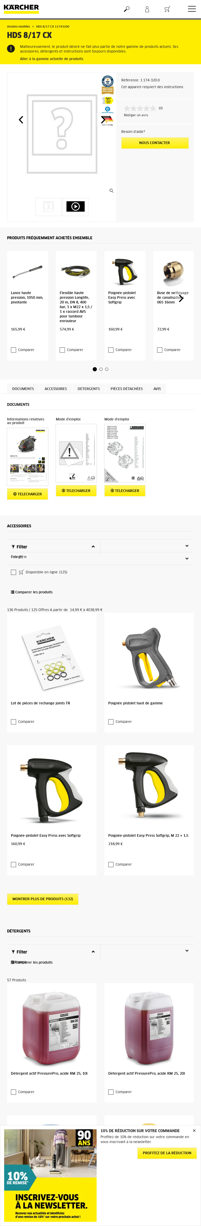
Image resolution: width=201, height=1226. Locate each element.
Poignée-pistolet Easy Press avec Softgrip (122, 281)
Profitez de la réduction (167, 1153)
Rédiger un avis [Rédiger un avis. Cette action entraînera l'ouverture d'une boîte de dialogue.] (136, 115)
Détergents (89, 362)
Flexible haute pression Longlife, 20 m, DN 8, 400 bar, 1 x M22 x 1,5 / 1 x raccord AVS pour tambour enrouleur (76, 290)
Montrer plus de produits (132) (42, 745)
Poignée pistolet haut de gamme (135, 600)
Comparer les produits (31, 530)
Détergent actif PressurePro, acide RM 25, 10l (49, 878)
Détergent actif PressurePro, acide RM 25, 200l (50, 970)
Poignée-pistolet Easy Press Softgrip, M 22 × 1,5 (148, 692)
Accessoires (56, 362)
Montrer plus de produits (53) (41, 1023)
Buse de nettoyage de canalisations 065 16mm (173, 281)
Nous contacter (155, 143)
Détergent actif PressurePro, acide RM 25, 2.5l (147, 970)
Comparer (26, 323)
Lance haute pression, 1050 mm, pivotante (27, 281)
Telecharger (27, 467)
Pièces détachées (127, 362)
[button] (20, 119)
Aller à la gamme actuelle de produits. (52, 59)
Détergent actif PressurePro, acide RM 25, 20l (146, 878)
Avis (157, 362)
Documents (23, 362)
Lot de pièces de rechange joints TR (40, 600)
